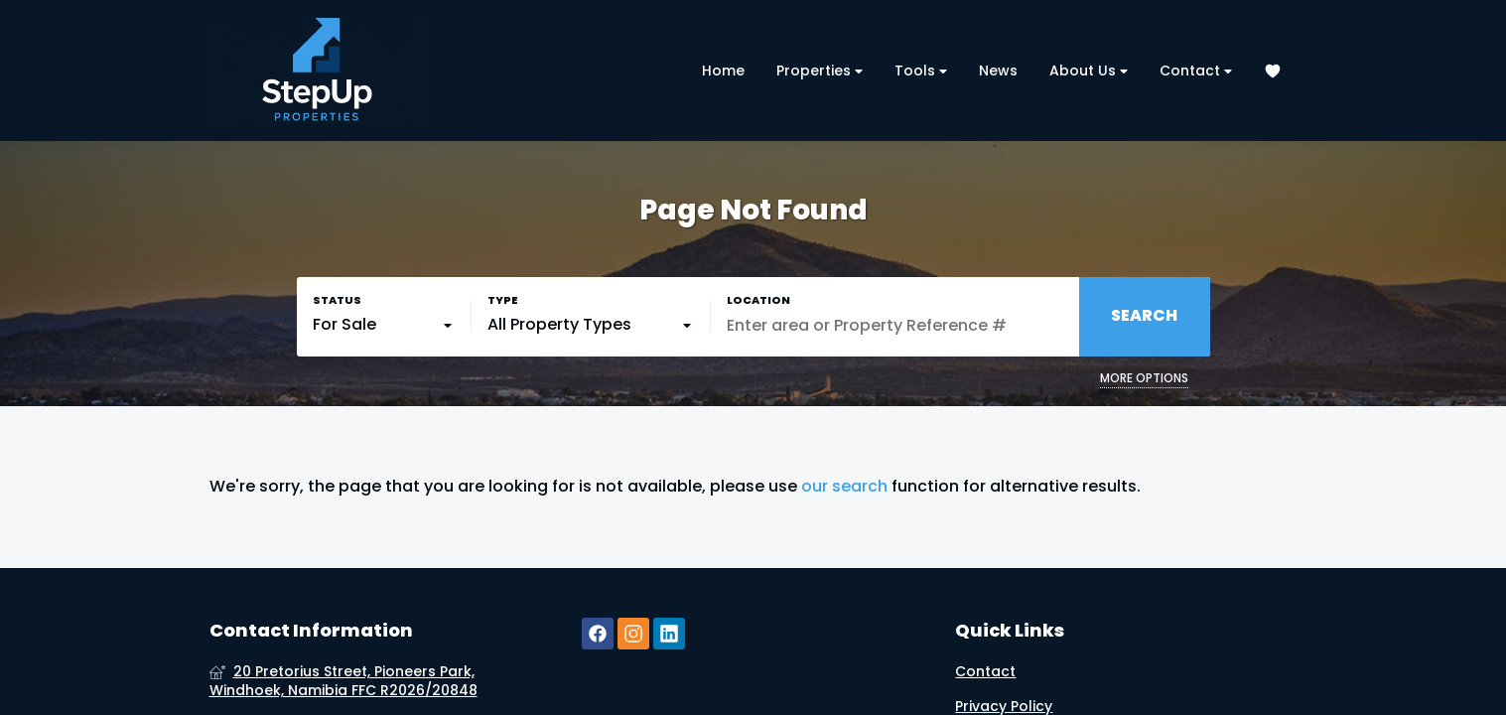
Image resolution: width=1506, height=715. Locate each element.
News (998, 70)
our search (844, 487)
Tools (920, 71)
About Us (1088, 71)
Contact (1196, 71)
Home (723, 70)
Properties (819, 71)
